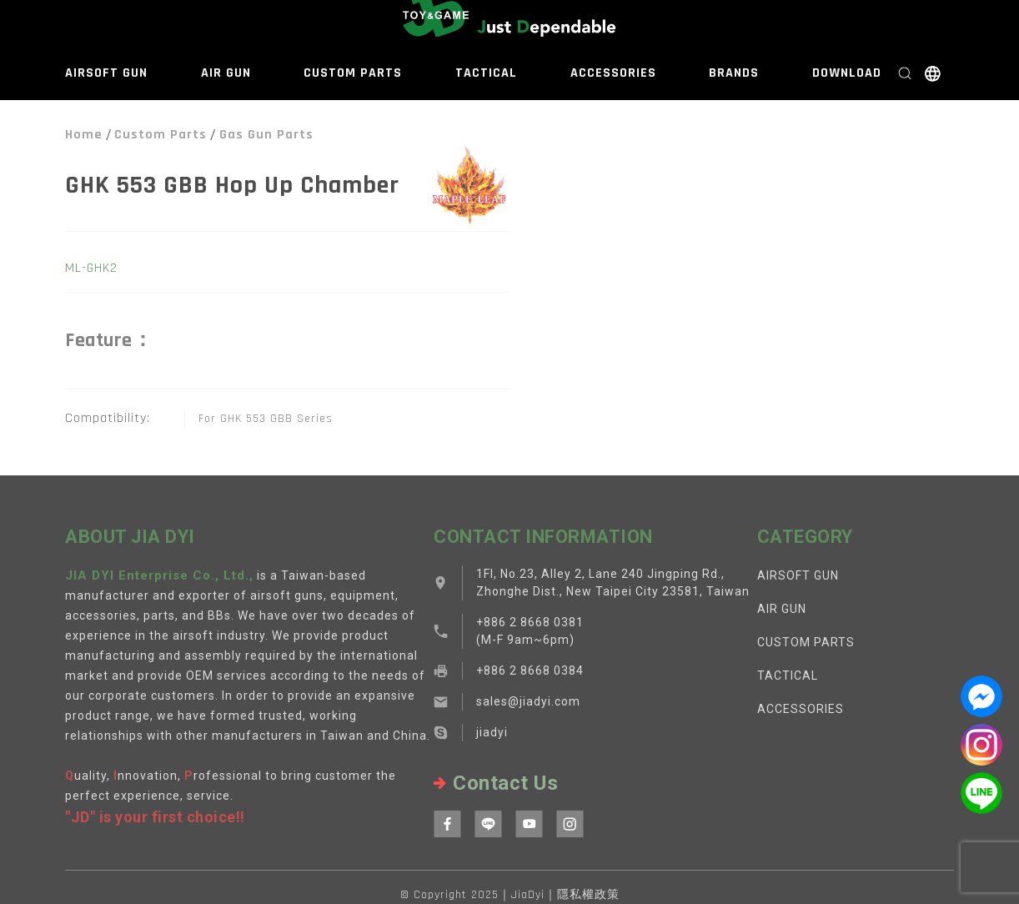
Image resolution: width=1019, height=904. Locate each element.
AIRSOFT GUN (106, 73)
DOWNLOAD (846, 73)
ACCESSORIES (613, 73)
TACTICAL (486, 73)
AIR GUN (226, 73)
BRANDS (734, 73)
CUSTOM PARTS (353, 73)
